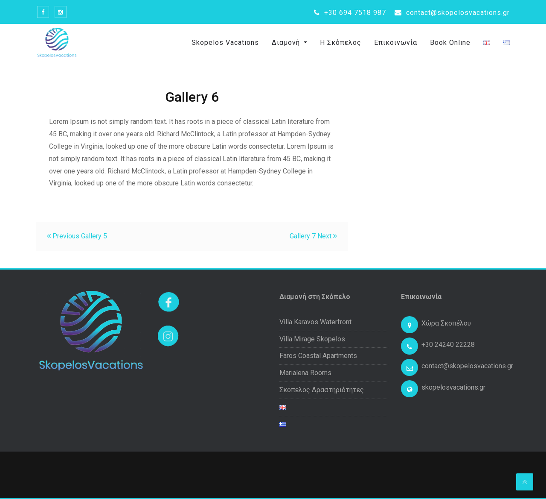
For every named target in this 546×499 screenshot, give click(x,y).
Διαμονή (287, 42)
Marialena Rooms (305, 373)
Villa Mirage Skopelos (312, 339)
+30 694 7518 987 (350, 13)
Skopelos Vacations (225, 42)
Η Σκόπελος (340, 42)
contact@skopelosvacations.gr (452, 13)
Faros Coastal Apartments (318, 356)
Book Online (450, 42)
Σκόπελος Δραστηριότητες (321, 390)
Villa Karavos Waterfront (315, 322)
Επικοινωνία (395, 42)
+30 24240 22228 (448, 344)
